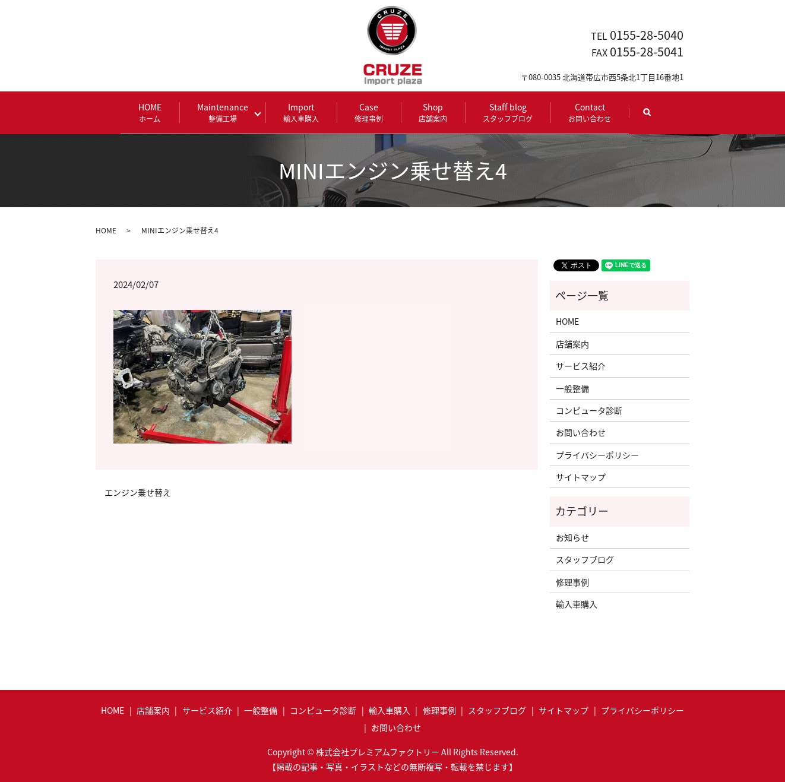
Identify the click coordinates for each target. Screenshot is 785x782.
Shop (428, 112)
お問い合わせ (581, 432)
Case (364, 112)
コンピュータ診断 (589, 409)
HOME (154, 112)
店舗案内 (572, 343)
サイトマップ (581, 476)
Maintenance (227, 112)
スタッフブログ (585, 559)
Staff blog (503, 112)
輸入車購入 (576, 603)
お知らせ (572, 536)
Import (297, 112)
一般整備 (572, 387)
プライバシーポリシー (597, 454)
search (651, 117)
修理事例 (572, 581)
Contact (585, 112)
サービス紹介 (581, 365)
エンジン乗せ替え (138, 492)
